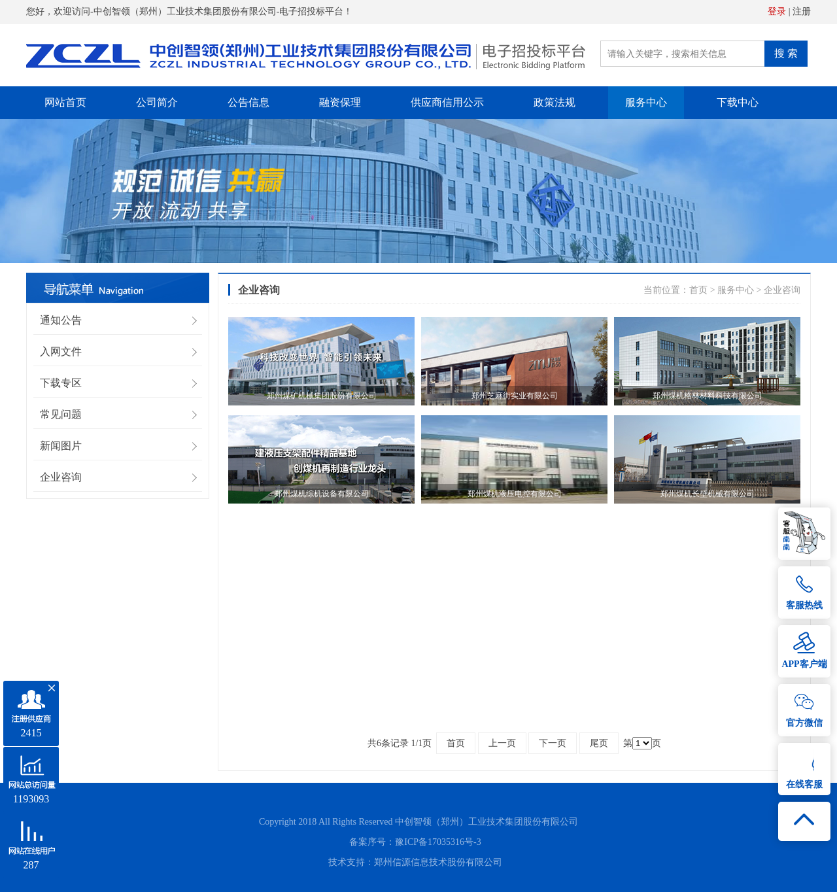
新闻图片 (61, 445)
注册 (802, 11)
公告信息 (248, 102)
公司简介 (157, 102)
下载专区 (61, 382)
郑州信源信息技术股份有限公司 (438, 862)
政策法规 (554, 102)
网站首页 (65, 102)
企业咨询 (61, 477)
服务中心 (646, 102)
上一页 (502, 743)
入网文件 (61, 351)
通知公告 (61, 320)
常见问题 (61, 414)
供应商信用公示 (447, 102)
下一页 (552, 743)
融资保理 (340, 102)
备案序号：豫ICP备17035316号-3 (415, 842)
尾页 (599, 743)
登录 (777, 11)
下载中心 (738, 102)
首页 (698, 290)
